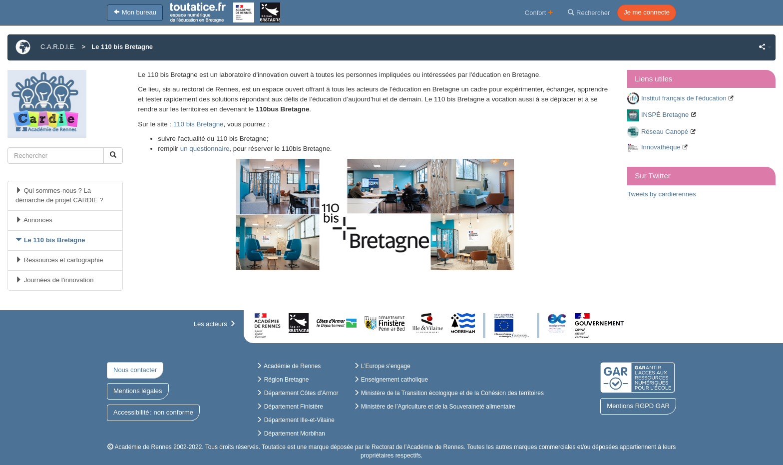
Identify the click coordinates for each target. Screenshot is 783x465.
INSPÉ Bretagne (665, 114)
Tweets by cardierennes (661, 194)
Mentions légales (137, 391)
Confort (539, 12)
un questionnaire (205, 148)
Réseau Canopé (664, 131)
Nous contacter (135, 370)
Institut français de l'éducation (684, 98)
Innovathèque (661, 147)
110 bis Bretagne (198, 124)
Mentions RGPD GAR (638, 406)
